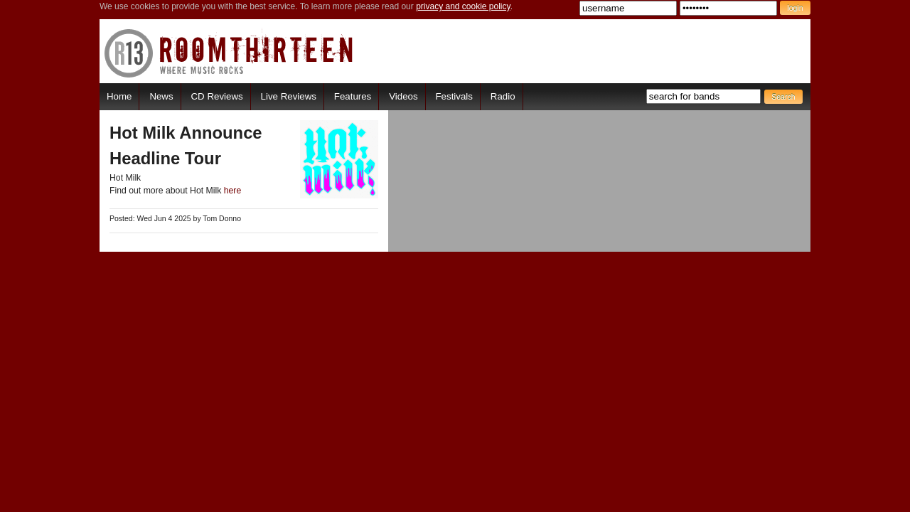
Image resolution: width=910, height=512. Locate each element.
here (233, 191)
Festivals (453, 96)
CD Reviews (217, 96)
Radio (503, 96)
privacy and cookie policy (463, 6)
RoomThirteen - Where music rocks (229, 53)
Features (352, 96)
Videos (403, 96)
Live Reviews (288, 96)
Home (119, 96)
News (161, 96)
